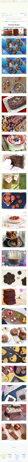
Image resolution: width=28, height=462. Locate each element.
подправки (17, 21)
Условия (10, 457)
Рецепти (25, 13)
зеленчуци (3, 21)
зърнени (6, 21)
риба (20, 21)
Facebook (24, 455)
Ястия (17, 459)
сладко (22, 21)
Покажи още (14, 447)
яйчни (15, 22)
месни (8, 21)
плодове (15, 21)
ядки (13, 22)
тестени (25, 21)
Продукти (17, 458)
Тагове (17, 457)
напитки (12, 21)
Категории (3, 15)
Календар (17, 455)
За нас (10, 455)
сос (23, 21)
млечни (10, 21)
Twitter (24, 457)
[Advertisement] (14, 8)
